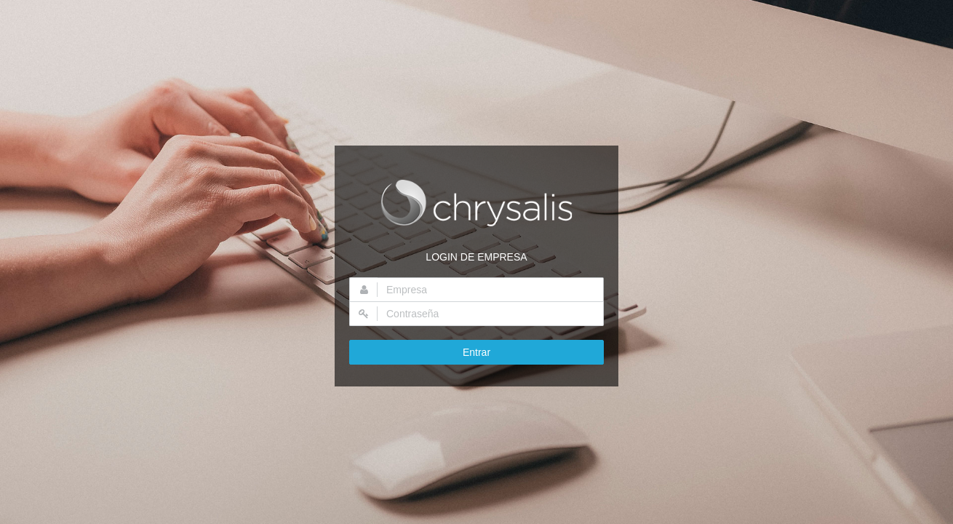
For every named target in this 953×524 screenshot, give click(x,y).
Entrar (476, 352)
